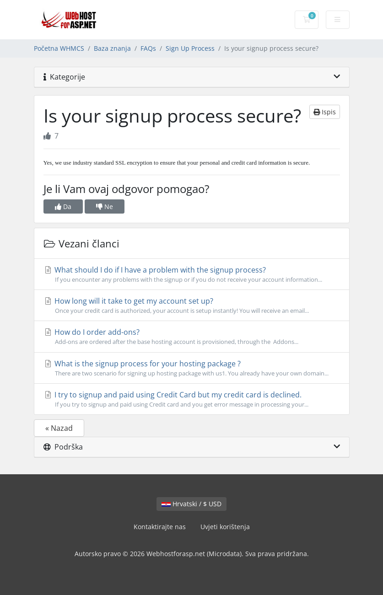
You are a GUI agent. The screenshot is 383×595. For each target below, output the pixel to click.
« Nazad (59, 428)
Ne (104, 206)
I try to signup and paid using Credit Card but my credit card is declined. (191, 399)
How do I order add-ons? (191, 336)
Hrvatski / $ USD (191, 503)
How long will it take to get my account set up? (191, 305)
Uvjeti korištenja (225, 526)
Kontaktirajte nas (160, 526)
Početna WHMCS (59, 48)
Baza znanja (112, 48)
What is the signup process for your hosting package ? (191, 368)
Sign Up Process (190, 48)
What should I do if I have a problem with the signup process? (191, 274)
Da (63, 206)
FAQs (148, 48)
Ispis (324, 111)
